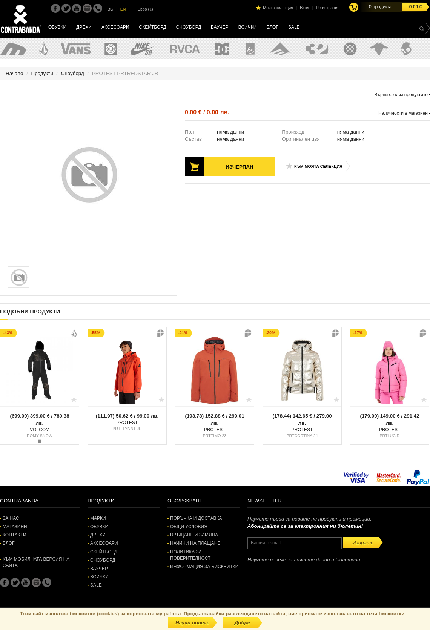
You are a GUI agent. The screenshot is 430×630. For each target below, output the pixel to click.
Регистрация (327, 7)
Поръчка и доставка (196, 518)
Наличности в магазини (403, 113)
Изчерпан (239, 167)
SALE (294, 27)
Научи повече (192, 622)
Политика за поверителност (190, 555)
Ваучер (220, 27)
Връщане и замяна (194, 535)
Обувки (57, 27)
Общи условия (188, 526)
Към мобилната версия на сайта (36, 562)
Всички (247, 27)
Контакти (14, 535)
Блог (272, 27)
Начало (14, 73)
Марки (98, 518)
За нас (11, 518)
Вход (304, 7)
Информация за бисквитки (204, 566)
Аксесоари (115, 27)
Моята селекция (278, 7)
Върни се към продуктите (401, 94)
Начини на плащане (195, 543)
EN (123, 9)
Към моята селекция (318, 166)
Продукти (42, 73)
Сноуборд (188, 27)
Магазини (15, 526)
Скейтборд (152, 27)
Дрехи (84, 27)
